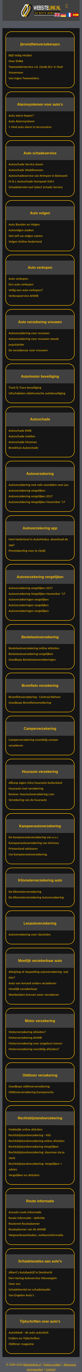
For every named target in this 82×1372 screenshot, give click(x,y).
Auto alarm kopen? (21, 115)
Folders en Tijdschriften (24, 1338)
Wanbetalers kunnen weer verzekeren (34, 995)
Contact (51, 1369)
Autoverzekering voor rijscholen (30, 934)
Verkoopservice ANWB (23, 296)
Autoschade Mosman (23, 442)
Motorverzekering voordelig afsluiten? (34, 1049)
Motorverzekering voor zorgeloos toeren (35, 1043)
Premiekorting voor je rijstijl (27, 551)
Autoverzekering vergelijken (27, 490)
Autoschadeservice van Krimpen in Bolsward (38, 176)
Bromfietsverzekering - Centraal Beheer (35, 697)
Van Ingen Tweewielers (24, 78)
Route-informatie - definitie (27, 1218)
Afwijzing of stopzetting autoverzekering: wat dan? (38, 974)
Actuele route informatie (25, 1212)
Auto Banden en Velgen (24, 224)
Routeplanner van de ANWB (27, 1229)
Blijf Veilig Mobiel (20, 55)
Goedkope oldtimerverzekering (29, 1086)
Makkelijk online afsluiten (25, 1129)
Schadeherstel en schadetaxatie (29, 1289)
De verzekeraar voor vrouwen (28, 350)
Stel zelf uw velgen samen (26, 236)
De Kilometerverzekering (25, 892)
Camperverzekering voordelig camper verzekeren (33, 742)
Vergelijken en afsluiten (24, 1175)
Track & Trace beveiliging (25, 387)
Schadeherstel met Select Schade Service (36, 187)
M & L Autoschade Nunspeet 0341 (31, 181)
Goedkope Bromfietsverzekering (30, 703)
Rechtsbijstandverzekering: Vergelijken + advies (35, 1166)
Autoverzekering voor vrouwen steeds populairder (34, 341)
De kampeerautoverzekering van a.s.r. (33, 837)
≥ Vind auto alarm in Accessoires (30, 127)
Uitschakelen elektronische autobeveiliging (37, 393)
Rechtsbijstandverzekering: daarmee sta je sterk (37, 1155)
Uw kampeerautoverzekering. (28, 854)
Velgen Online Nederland (25, 241)
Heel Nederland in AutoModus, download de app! (38, 542)
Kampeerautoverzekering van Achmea (34, 843)
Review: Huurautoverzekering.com (31, 794)
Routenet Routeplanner (24, 1224)
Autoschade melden (22, 436)
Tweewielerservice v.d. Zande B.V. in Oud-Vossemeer (36, 69)
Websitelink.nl (32, 1365)
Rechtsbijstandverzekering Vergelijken (34, 1146)
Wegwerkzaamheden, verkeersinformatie (36, 1235)
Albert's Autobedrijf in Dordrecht (30, 1272)
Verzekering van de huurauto (28, 800)
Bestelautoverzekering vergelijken (31, 654)
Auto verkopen (18, 279)
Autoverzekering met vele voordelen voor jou (38, 485)
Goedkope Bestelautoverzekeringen (32, 660)
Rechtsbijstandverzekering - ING (30, 1135)
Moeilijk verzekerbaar (23, 989)
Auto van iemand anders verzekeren (32, 983)
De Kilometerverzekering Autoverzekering (36, 897)
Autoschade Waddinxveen (26, 170)
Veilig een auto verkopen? (26, 290)
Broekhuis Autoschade (23, 448)
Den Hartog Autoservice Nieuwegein (33, 1278)
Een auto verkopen (21, 284)
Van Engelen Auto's (21, 1295)
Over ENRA (16, 61)
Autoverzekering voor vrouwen (29, 333)
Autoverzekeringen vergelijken (29, 599)
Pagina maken (52, 1365)
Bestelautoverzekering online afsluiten (34, 648)
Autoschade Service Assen (26, 164)
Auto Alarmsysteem (22, 121)
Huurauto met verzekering (26, 788)
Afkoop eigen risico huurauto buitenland (35, 783)
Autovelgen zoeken (21, 230)
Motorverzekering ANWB (25, 1038)
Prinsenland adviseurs (23, 849)
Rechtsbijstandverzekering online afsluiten (37, 1141)
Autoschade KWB (20, 431)
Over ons (14, 1284)
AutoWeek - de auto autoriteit (29, 1332)
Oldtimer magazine (21, 1344)
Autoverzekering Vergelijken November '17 (37, 502)
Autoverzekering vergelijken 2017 (31, 496)
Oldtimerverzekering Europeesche (31, 1092)
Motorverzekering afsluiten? (27, 1032)
